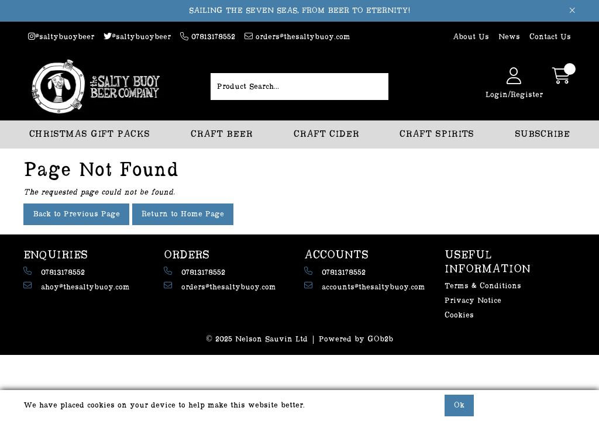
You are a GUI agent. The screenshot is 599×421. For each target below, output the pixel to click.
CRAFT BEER (222, 134)
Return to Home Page (183, 214)
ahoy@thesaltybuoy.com (76, 286)
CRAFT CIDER (326, 134)
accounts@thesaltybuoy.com (364, 286)
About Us (471, 37)
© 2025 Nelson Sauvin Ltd (257, 339)
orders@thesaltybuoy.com (297, 36)
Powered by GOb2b (356, 339)
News (509, 37)
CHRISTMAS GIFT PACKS (89, 134)
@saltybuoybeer (61, 36)
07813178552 (207, 36)
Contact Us (550, 37)
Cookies (459, 315)
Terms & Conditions (483, 286)
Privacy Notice (473, 300)
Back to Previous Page (76, 214)
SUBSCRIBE (542, 134)
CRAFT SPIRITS (437, 134)
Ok (459, 405)
